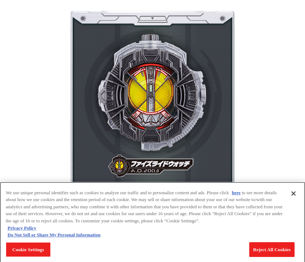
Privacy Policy (22, 229)
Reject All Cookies (272, 251)
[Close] (293, 195)
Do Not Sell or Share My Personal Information (54, 236)
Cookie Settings (28, 251)
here (236, 194)
